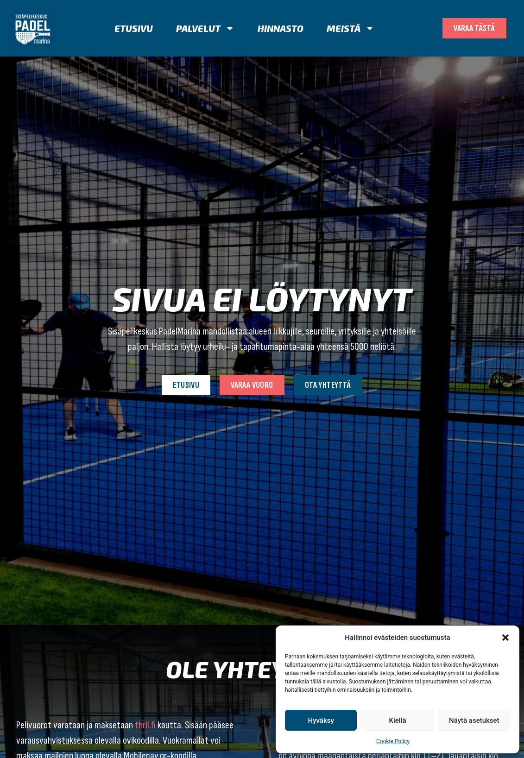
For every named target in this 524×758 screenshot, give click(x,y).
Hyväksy (321, 720)
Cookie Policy (393, 741)
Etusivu (133, 28)
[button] (505, 637)
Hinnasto (280, 28)
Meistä (350, 28)
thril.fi (145, 725)
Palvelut (205, 28)
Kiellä (397, 720)
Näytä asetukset (474, 720)
